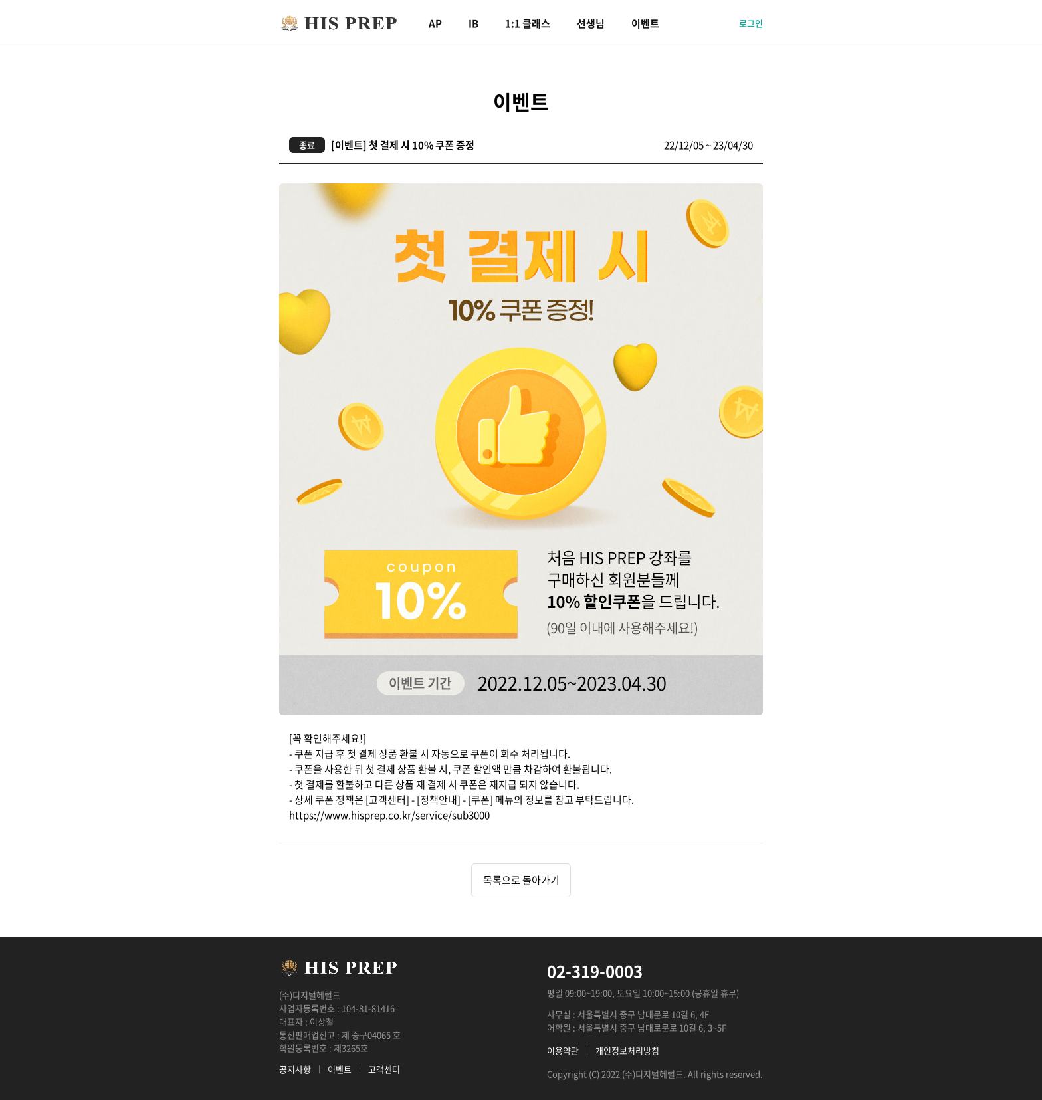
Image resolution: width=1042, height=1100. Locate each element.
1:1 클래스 (527, 23)
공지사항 (295, 1069)
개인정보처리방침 (627, 1050)
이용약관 (563, 1050)
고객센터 (384, 1069)
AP (435, 23)
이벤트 (645, 23)
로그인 (751, 23)
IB (473, 23)
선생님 (591, 23)
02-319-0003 (595, 971)
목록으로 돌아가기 (521, 880)
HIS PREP (339, 23)
